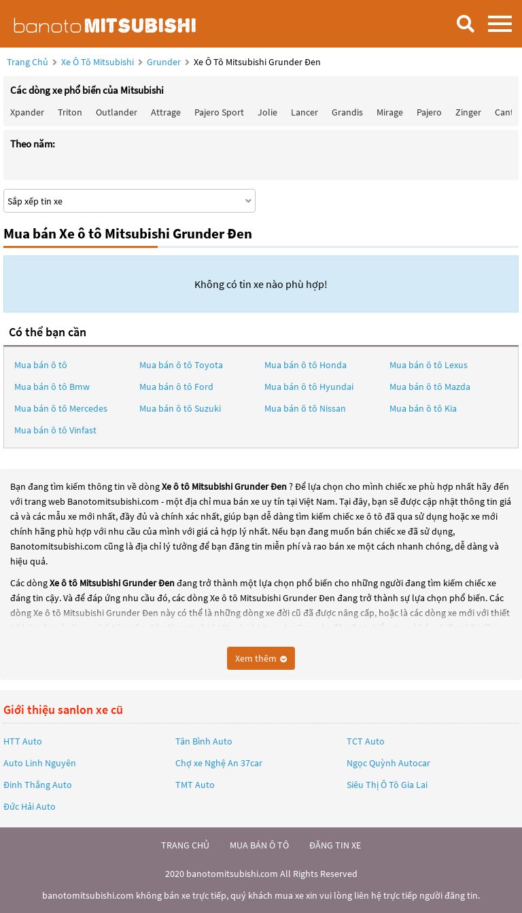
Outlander (116, 112)
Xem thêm (261, 658)
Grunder (165, 62)
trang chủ (185, 845)
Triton (70, 112)
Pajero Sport (219, 112)
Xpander (27, 112)
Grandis (347, 112)
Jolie (267, 112)
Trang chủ (27, 62)
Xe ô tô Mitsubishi (97, 62)
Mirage (390, 112)
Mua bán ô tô (40, 365)
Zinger (468, 112)
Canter (508, 112)
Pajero (429, 112)
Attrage (166, 112)
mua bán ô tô (259, 845)
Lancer (304, 112)
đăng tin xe (335, 845)
